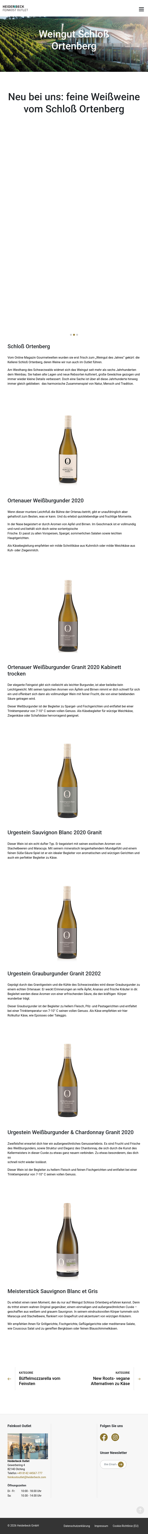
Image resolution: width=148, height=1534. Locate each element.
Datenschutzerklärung (77, 1525)
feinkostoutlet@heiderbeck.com (27, 1477)
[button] (71, 335)
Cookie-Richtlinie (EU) (126, 1525)
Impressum (101, 1525)
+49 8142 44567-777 (29, 1473)
